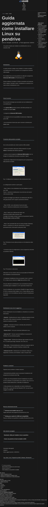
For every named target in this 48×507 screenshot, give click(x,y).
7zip (18, 375)
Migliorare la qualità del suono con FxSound (42, 36)
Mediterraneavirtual (4, 481)
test (14, 109)
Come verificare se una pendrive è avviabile (10, 469)
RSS (1, 488)
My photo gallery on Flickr (5, 480)
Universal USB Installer (9, 77)
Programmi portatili (16, 457)
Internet (24, 8)
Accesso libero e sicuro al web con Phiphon (41, 40)
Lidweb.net (3, 475)
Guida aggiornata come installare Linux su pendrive (18, 28)
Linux (10, 457)
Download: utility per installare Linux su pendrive (16, 435)
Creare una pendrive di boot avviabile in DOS (15, 438)
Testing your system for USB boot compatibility (16, 416)
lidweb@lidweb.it (6, 489)
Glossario (24, 9)
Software (24, 5)
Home (24, 4)
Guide (24, 7)
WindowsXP (28, 457)
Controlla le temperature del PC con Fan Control (42, 46)
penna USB (9, 107)
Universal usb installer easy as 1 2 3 (14, 410)
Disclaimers (3, 485)
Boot (7, 457)
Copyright (2, 499)
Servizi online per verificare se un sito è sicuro (11, 466)
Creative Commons (21, 502)
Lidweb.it (2, 474)
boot (19, 280)
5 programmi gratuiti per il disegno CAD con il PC (42, 32)
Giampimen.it (3, 476)
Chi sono (2, 484)
